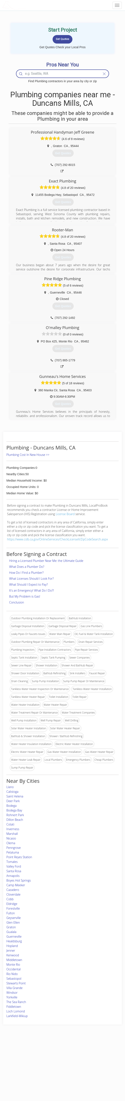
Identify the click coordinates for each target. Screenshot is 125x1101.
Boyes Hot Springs (18, 880)
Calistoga (12, 792)
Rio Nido (12, 974)
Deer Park (13, 801)
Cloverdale (13, 894)
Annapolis (13, 876)
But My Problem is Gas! (24, 596)
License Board (66, 514)
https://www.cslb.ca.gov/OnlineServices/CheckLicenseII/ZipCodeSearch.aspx (57, 539)
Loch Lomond (15, 1011)
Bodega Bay (14, 810)
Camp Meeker (15, 885)
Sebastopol (13, 979)
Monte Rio (13, 964)
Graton (11, 927)
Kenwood (12, 955)
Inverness (12, 829)
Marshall (12, 834)
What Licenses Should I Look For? (31, 579)
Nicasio (11, 838)
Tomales (12, 862)
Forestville (13, 908)
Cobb (10, 899)
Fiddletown (13, 1007)
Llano (10, 787)
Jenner (10, 950)
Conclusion (16, 602)
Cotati (10, 824)
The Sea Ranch (16, 1002)
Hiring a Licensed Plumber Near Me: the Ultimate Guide (46, 561)
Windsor (11, 993)
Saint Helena (14, 796)
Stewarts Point (16, 983)
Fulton (10, 913)
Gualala (11, 932)
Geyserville (13, 918)
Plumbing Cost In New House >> (27, 455)
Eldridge (11, 904)
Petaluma (12, 852)
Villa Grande (14, 988)
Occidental (13, 969)
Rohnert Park (15, 815)
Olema (10, 843)
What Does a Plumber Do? (26, 567)
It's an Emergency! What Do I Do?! (31, 590)
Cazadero (12, 890)
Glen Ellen (13, 922)
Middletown (14, 960)
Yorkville (11, 997)
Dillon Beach (14, 820)
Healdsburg (14, 941)
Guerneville (14, 936)
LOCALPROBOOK (27, 5)
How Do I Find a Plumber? (26, 573)
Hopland (12, 946)
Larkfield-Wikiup (17, 1016)
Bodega (11, 806)
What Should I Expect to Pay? (28, 584)
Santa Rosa (13, 871)
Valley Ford (13, 866)
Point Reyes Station (19, 857)
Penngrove (13, 848)
